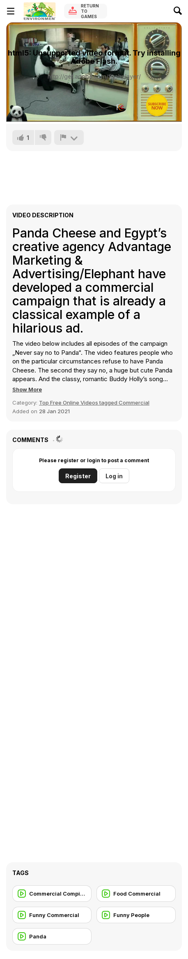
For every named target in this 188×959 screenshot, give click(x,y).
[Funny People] (136, 915)
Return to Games (90, 11)
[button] (27, 389)
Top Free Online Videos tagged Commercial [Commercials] (94, 402)
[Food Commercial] (136, 893)
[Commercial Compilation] (52, 893)
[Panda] (52, 936)
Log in (114, 476)
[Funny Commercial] (52, 915)
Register (78, 476)
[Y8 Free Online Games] (39, 11)
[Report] (69, 137)
